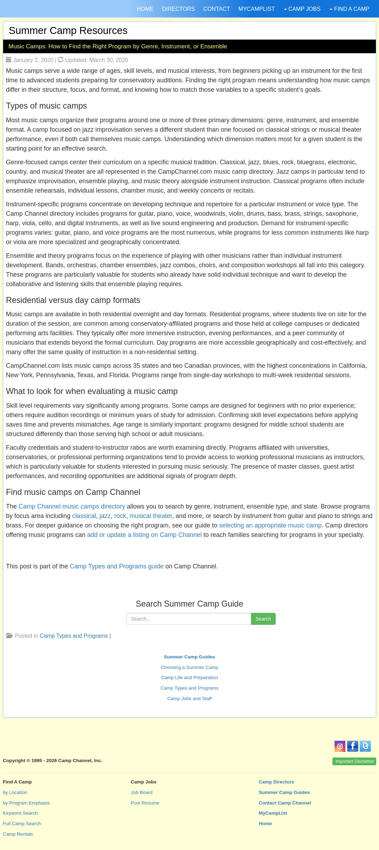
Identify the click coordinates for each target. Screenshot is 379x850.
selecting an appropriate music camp (270, 525)
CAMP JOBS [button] (302, 9)
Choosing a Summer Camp (189, 667)
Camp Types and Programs (74, 636)
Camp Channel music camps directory (72, 506)
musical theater (151, 515)
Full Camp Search (22, 823)
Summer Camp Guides (189, 656)
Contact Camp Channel (285, 803)
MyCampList (273, 813)
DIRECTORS (178, 9)
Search (263, 619)
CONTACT (216, 9)
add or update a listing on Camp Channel (144, 534)
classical (84, 515)
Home (265, 823)
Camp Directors (276, 782)
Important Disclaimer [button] (355, 761)
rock (120, 515)
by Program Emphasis (26, 803)
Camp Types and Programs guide (117, 566)
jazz (105, 515)
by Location (15, 792)
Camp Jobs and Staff (189, 698)
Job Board (141, 792)
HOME (145, 9)
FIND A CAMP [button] (350, 9)
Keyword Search (20, 813)
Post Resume (145, 803)
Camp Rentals (18, 834)
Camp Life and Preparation (189, 677)
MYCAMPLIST (257, 9)
